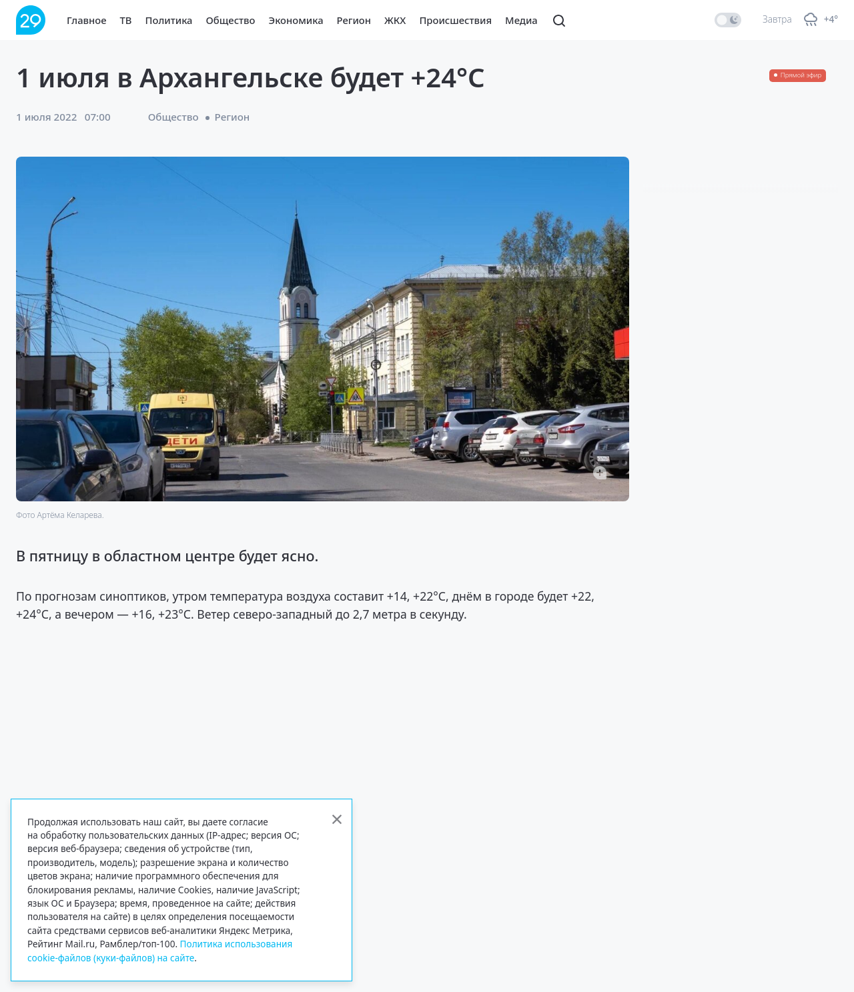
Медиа (521, 20)
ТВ (126, 20)
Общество (231, 20)
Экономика (296, 20)
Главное (87, 20)
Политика (169, 20)
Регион (354, 20)
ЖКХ (395, 20)
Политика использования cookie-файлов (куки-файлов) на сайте (159, 950)
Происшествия (455, 20)
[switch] (728, 20)
